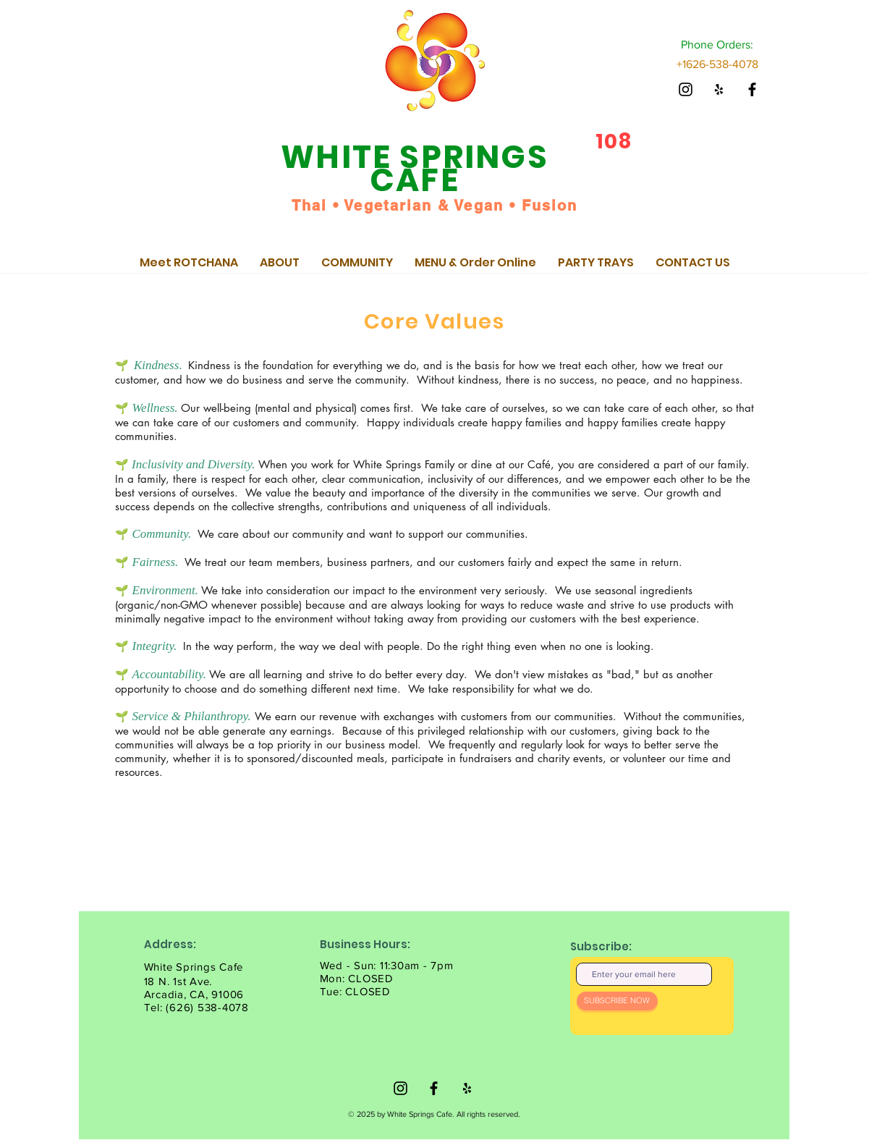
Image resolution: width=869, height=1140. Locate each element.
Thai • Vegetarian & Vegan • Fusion (434, 205)
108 (613, 141)
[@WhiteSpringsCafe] (686, 89)
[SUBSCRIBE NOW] (617, 1001)
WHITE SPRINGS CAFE (414, 168)
